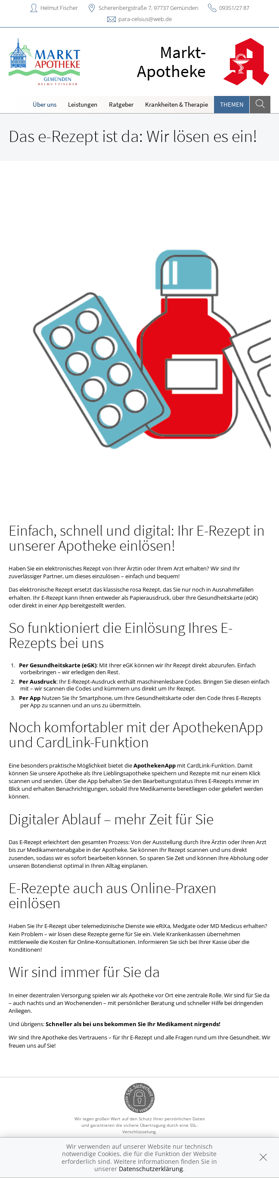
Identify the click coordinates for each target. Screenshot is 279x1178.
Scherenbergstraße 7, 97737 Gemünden (148, 8)
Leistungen (82, 104)
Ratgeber (121, 104)
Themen (232, 104)
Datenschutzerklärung (151, 1169)
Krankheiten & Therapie (176, 104)
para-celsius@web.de (145, 19)
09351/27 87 (234, 8)
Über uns (44, 104)
